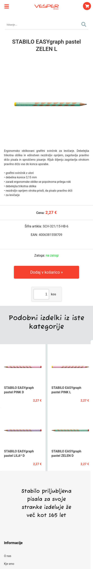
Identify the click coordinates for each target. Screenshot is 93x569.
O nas (7, 556)
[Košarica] (87, 6)
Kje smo (9, 563)
